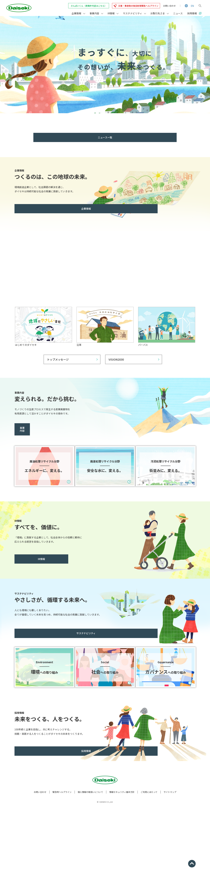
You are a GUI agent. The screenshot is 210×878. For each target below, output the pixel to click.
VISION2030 (116, 359)
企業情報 (34, 208)
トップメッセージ (58, 359)
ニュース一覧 (105, 137)
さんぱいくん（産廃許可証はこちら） (89, 5)
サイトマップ (170, 858)
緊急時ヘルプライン (62, 858)
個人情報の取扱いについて (90, 858)
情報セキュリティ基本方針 (122, 858)
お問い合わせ (169, 5)
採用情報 (34, 818)
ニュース (178, 13)
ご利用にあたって (149, 858)
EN (192, 6)
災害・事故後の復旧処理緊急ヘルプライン (138, 5)
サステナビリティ (34, 665)
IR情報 (34, 591)
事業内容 (34, 428)
